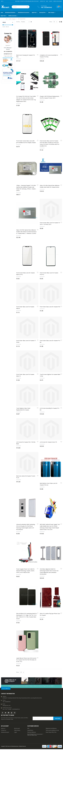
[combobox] (20, 6)
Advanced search (5, 385)
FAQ (28, 381)
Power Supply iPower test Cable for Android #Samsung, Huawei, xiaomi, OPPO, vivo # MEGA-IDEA (25, 274)
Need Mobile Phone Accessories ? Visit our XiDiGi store (35, 387)
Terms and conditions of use (52, 383)
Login (15, 385)
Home (6, 19)
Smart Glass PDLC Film (51, 385)
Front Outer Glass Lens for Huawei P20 (50, 160)
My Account (17, 381)
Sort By (18, 21)
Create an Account (57, 1)
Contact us (3, 383)
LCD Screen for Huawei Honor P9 (48, 222)
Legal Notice (30, 383)
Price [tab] (4, 22)
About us (3, 381)
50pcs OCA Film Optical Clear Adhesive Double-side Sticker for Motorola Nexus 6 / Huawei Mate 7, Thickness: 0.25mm (26, 129)
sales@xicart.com (8, 53)
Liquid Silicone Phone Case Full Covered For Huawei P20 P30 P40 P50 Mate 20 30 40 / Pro (26, 312)
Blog (47, 1)
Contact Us (42, 1)
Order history (17, 383)
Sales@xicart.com (6, 358)
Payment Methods (31, 385)
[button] (37, 55)
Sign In (50, 1)
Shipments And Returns (51, 381)
